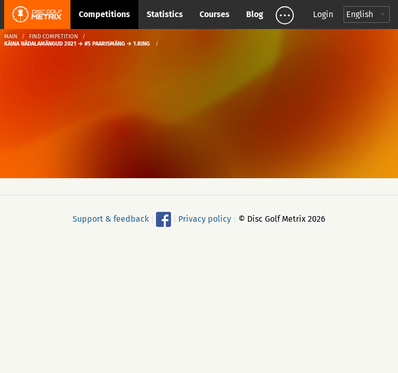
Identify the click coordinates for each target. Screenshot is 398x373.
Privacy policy (204, 219)
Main (11, 36)
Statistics (165, 14)
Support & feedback (111, 219)
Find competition (53, 36)
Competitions (104, 14)
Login (323, 14)
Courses (215, 14)
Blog (254, 14)
